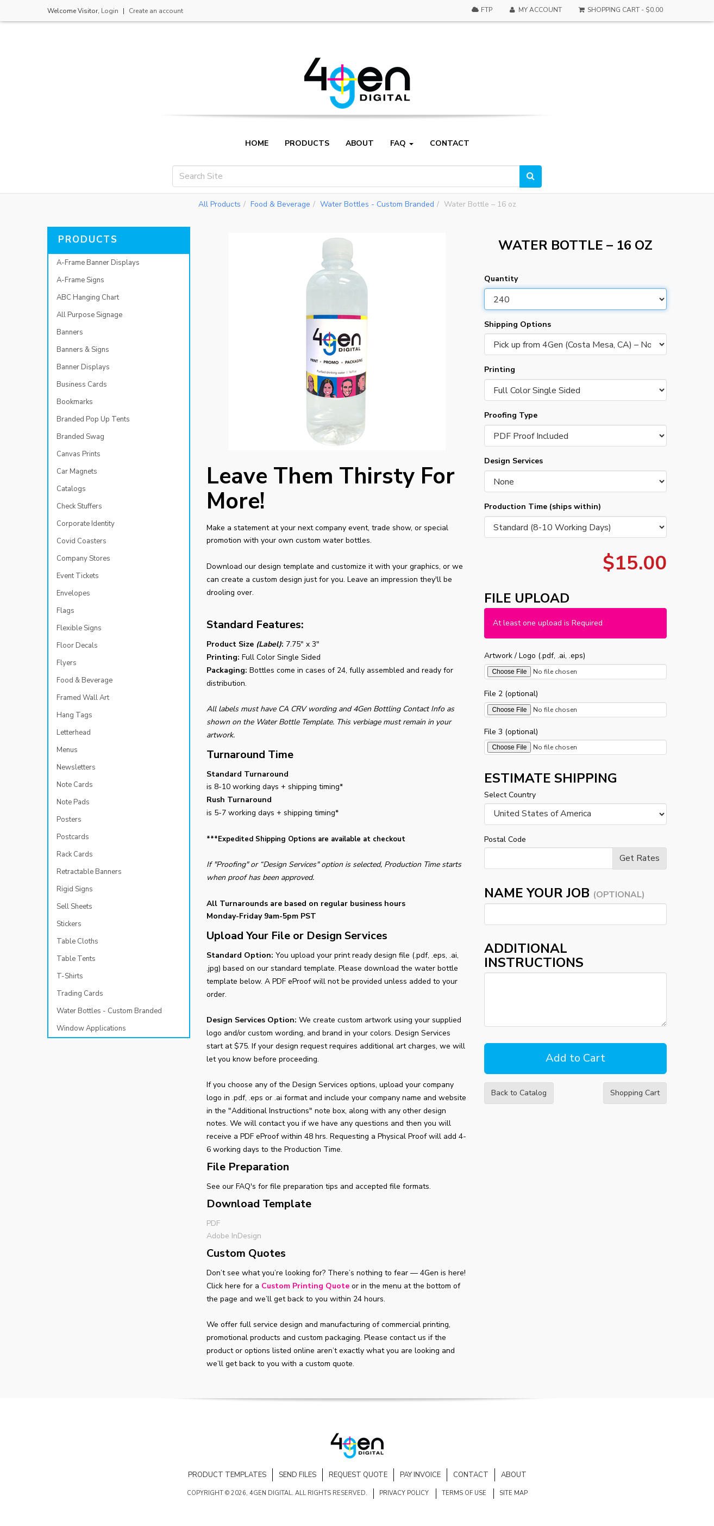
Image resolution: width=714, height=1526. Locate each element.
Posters (69, 819)
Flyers (67, 663)
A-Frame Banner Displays (98, 263)
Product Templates (227, 1475)
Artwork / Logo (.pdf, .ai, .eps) (534, 655)
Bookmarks (75, 402)
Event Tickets (78, 576)
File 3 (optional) (511, 732)
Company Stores (83, 558)
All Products (219, 204)
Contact (449, 143)
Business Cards (82, 384)
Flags (65, 611)
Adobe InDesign (233, 1236)
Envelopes (73, 593)
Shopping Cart (635, 1093)
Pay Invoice (420, 1475)
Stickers (69, 924)
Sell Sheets (74, 906)
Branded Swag (80, 437)
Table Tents (76, 959)
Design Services (513, 461)
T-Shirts (70, 976)
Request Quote (358, 1475)
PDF (213, 1223)
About (360, 143)
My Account (534, 9)
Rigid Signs (75, 889)
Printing (499, 369)
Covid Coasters (82, 541)
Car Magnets (77, 471)
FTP (481, 9)
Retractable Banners (89, 872)
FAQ (402, 143)
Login (109, 11)
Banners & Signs (83, 350)
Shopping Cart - (620, 9)
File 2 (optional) (511, 693)
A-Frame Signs (80, 280)
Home (256, 143)
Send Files (297, 1475)
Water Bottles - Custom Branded (377, 204)
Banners (70, 332)
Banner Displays (83, 367)
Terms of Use (464, 1493)
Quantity (501, 279)
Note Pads (73, 802)
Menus (67, 750)
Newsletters (76, 767)
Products (307, 143)
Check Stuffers (79, 506)
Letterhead (74, 732)
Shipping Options (517, 324)
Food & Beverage (280, 204)
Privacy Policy (404, 1493)
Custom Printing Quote (305, 1286)
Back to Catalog (519, 1093)
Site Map (513, 1493)
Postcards (73, 837)
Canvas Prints (79, 454)
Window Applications (91, 1028)
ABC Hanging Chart (88, 297)
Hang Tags (74, 715)
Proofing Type (510, 415)
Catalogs (71, 489)
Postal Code (505, 839)
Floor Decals (77, 645)
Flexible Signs (79, 628)
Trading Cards (80, 993)
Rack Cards (75, 854)
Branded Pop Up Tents (93, 419)
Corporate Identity (86, 524)
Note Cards (75, 785)
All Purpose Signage (89, 315)
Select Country (510, 795)
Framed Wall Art (83, 698)
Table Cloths (77, 941)
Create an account (156, 11)
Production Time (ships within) (542, 506)
